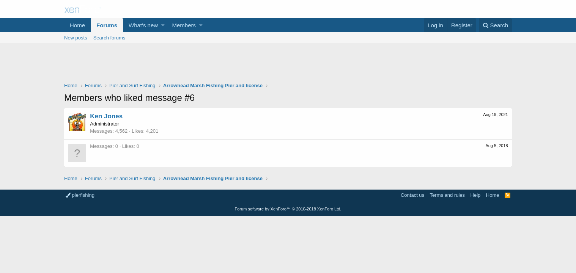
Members (184, 25)
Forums (106, 25)
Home (77, 25)
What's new (143, 25)
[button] (163, 25)
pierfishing (80, 195)
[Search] (495, 25)
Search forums (109, 38)
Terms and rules (447, 195)
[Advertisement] (288, 65)
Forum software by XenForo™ (288, 209)
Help (476, 195)
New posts (75, 38)
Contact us (412, 195)
